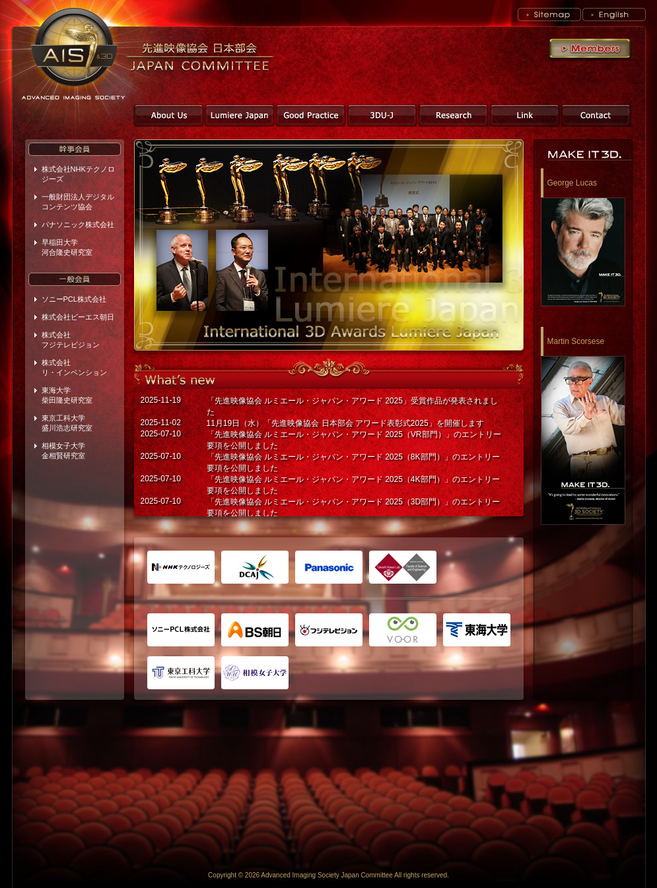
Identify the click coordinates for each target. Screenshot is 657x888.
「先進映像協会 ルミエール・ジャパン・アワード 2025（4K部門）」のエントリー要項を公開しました (353, 485)
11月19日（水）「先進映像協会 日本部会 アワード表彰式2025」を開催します (345, 423)
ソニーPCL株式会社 (74, 299)
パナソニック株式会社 (78, 224)
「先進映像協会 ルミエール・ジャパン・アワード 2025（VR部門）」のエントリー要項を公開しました (354, 440)
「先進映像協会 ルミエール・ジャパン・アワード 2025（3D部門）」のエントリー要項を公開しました (354, 507)
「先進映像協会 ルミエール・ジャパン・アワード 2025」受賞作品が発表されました (352, 406)
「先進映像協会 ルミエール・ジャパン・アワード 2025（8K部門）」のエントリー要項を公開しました (353, 462)
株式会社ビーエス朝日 (78, 317)
